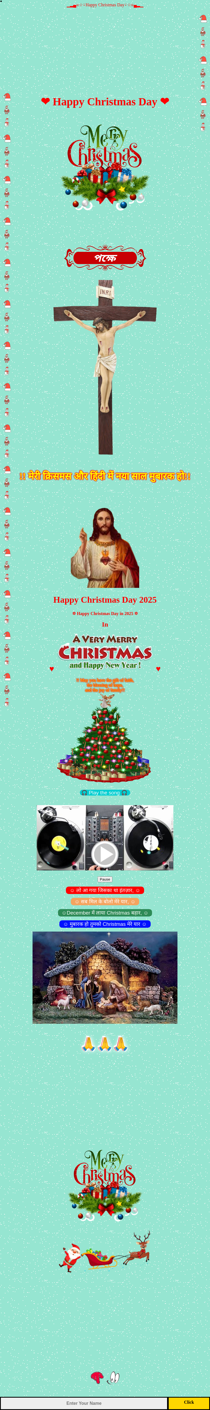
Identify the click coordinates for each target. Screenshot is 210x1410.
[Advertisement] (105, 45)
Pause (105, 879)
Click (189, 1402)
